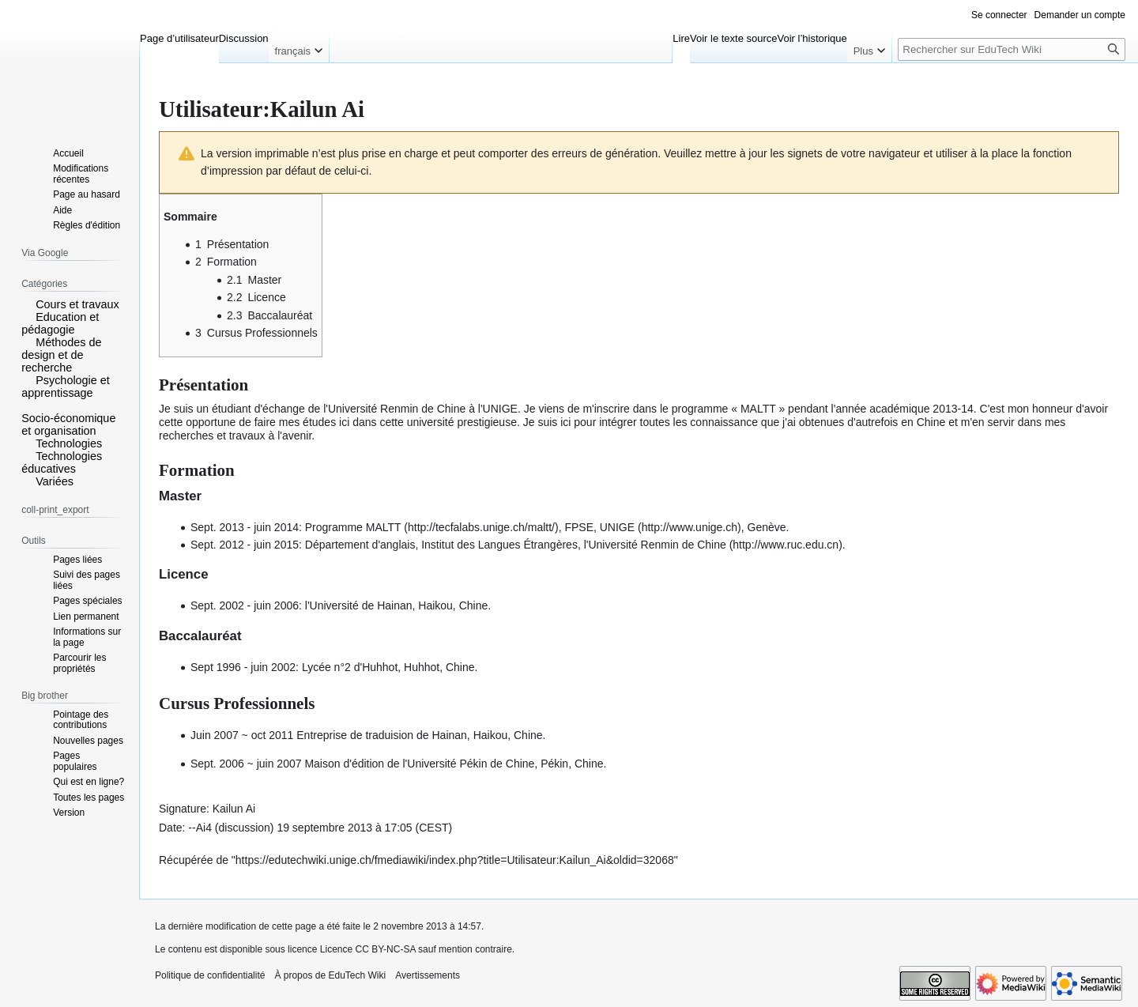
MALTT (383, 527)
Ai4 (204, 827)
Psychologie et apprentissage (65, 386)
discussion (243, 827)
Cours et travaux (77, 304)
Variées (54, 481)
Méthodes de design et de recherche (61, 355)
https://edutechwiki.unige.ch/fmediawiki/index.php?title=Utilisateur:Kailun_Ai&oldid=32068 (455, 860)
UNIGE (617, 527)
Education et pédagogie (60, 323)
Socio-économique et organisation (68, 424)
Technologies (69, 443)
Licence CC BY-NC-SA (368, 949)
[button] (26, 303)
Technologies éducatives (61, 462)
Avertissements (427, 975)
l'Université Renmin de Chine (656, 544)
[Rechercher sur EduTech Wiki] (1011, 49)
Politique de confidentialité (210, 975)
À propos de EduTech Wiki (330, 975)
